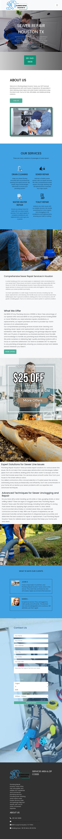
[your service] (31, 670)
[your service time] (31, 696)
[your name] (31, 635)
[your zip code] (31, 661)
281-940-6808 (30, 60)
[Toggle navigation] (57, 5)
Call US (16, 101)
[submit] (31, 702)
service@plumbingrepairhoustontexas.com (26, 821)
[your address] (31, 645)
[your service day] (31, 686)
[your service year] (31, 689)
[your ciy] (31, 652)
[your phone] (31, 640)
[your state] (31, 656)
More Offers (10, 352)
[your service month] (31, 683)
